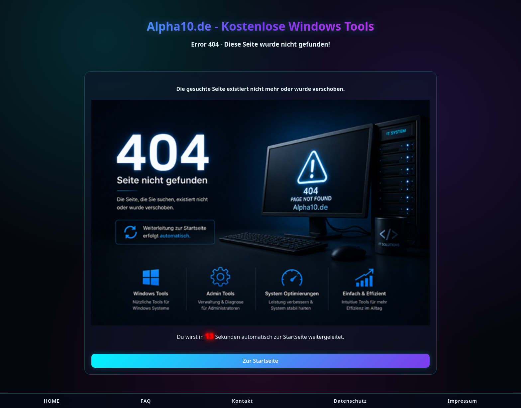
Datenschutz (350, 401)
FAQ (146, 401)
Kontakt (242, 401)
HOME (52, 401)
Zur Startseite (260, 360)
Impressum (462, 401)
